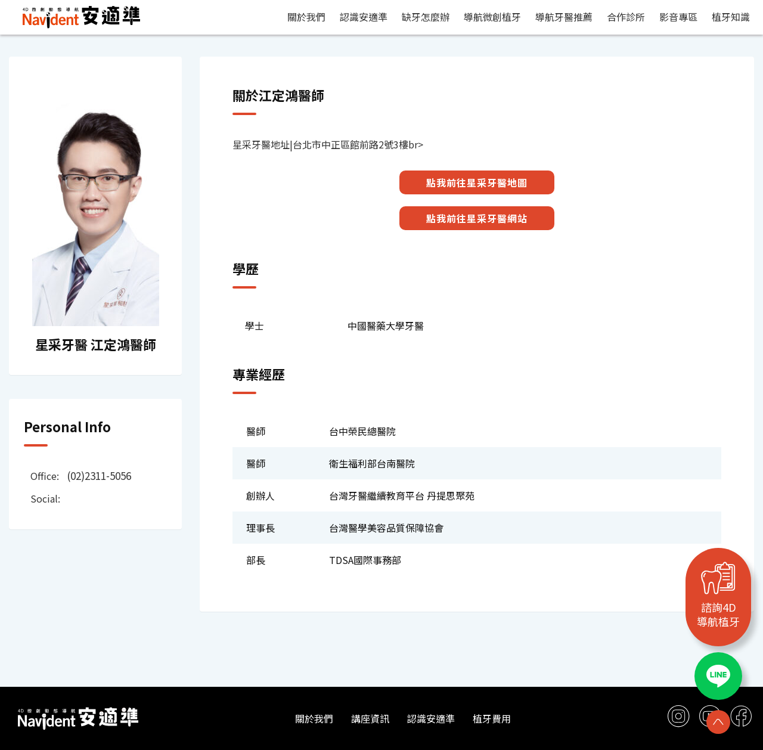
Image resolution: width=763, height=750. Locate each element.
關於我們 (306, 17)
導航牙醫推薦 (564, 17)
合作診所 (626, 17)
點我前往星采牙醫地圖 (477, 182)
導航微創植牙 (492, 17)
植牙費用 (492, 718)
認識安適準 (363, 17)
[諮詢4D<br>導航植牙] (718, 578)
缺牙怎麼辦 (425, 17)
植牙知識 (731, 17)
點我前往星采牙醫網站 (477, 218)
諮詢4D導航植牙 (718, 614)
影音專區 (678, 17)
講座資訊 (370, 718)
